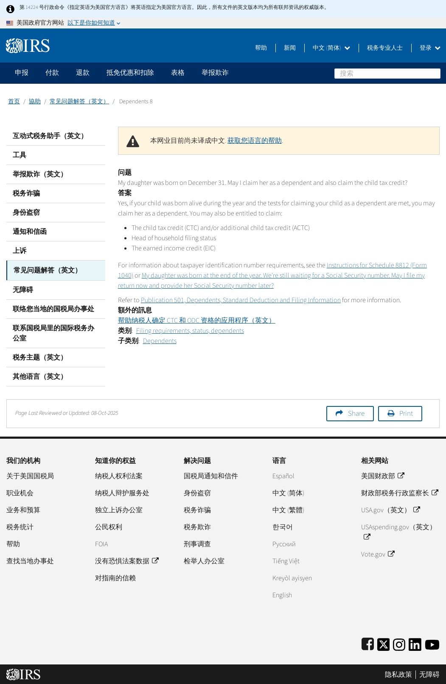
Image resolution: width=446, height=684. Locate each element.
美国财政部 (382, 475)
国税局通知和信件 (211, 475)
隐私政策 (398, 674)
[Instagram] (399, 642)
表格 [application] (178, 72)
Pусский (284, 543)
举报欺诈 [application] (215, 72)
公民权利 (108, 526)
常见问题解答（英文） (79, 101)
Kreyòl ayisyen (292, 577)
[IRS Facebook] (368, 642)
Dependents (160, 341)
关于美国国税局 (30, 475)
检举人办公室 (204, 560)
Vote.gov (377, 553)
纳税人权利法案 (119, 475)
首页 (14, 101)
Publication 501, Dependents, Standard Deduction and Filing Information (241, 300)
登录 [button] (430, 48)
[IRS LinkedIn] (415, 642)
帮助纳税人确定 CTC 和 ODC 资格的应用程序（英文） (196, 320)
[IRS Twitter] (383, 642)
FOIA (101, 543)
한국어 (282, 526)
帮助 (261, 48)
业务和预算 (23, 509)
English (282, 594)
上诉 (19, 250)
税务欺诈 (197, 526)
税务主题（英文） (40, 356)
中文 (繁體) (288, 509)
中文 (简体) (331, 48)
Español (283, 475)
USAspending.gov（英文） (398, 531)
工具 (19, 155)
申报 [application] (21, 72)
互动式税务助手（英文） (50, 136)
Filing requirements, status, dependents (190, 330)
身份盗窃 (26, 212)
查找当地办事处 (30, 560)
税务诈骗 (26, 193)
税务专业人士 (385, 48)
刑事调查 (197, 543)
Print (406, 413)
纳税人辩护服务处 (122, 492)
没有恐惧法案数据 (126, 560)
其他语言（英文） (40, 375)
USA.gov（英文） (390, 509)
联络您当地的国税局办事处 (53, 308)
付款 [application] (52, 72)
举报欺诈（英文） (40, 174)
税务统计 (20, 526)
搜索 (435, 73)
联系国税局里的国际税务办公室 (53, 332)
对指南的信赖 (115, 577)
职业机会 (20, 492)
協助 (35, 101)
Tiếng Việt (286, 560)
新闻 (290, 48)
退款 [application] (83, 72)
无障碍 (23, 289)
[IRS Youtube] (432, 642)
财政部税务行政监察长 (399, 492)
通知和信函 (30, 231)
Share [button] (356, 413)
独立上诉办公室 (119, 509)
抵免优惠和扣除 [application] (130, 72)
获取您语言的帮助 (254, 140)
